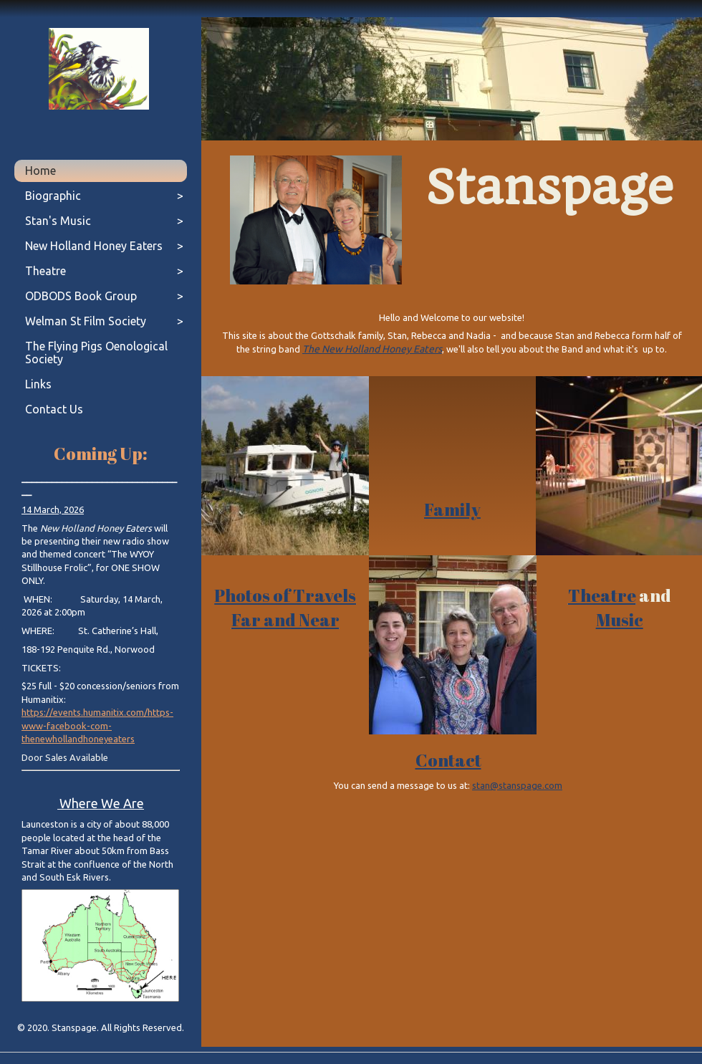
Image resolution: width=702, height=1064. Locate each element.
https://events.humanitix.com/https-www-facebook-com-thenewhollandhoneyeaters (97, 725)
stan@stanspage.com (517, 785)
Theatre (602, 595)
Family (452, 509)
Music (619, 619)
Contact (448, 760)
